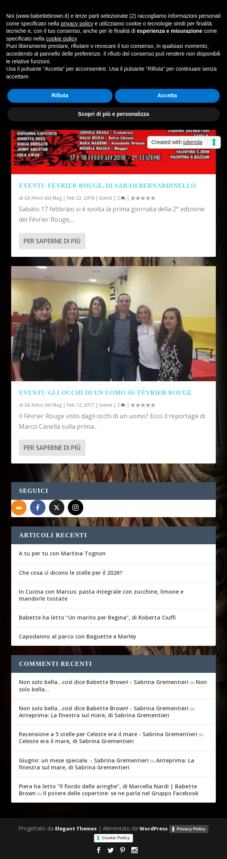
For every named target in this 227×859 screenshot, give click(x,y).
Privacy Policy (191, 829)
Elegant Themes (76, 828)
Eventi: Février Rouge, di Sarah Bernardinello (107, 185)
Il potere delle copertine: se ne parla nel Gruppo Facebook (120, 793)
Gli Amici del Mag (43, 198)
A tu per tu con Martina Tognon (62, 553)
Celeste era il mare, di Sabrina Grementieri (76, 741)
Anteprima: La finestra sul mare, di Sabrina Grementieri (94, 715)
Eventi (105, 198)
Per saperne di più (52, 241)
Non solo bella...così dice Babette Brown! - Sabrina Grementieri (103, 682)
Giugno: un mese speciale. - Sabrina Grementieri (84, 760)
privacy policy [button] (77, 23)
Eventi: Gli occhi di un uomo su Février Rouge (105, 392)
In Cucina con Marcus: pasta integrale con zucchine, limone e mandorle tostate (101, 595)
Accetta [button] (167, 95)
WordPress (154, 828)
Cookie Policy (115, 837)
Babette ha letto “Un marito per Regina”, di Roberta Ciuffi (97, 617)
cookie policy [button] (61, 39)
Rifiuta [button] (59, 95)
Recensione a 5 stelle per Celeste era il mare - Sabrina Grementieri (108, 734)
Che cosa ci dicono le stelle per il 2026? (70, 572)
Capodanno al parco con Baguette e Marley (77, 636)
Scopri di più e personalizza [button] (113, 114)
